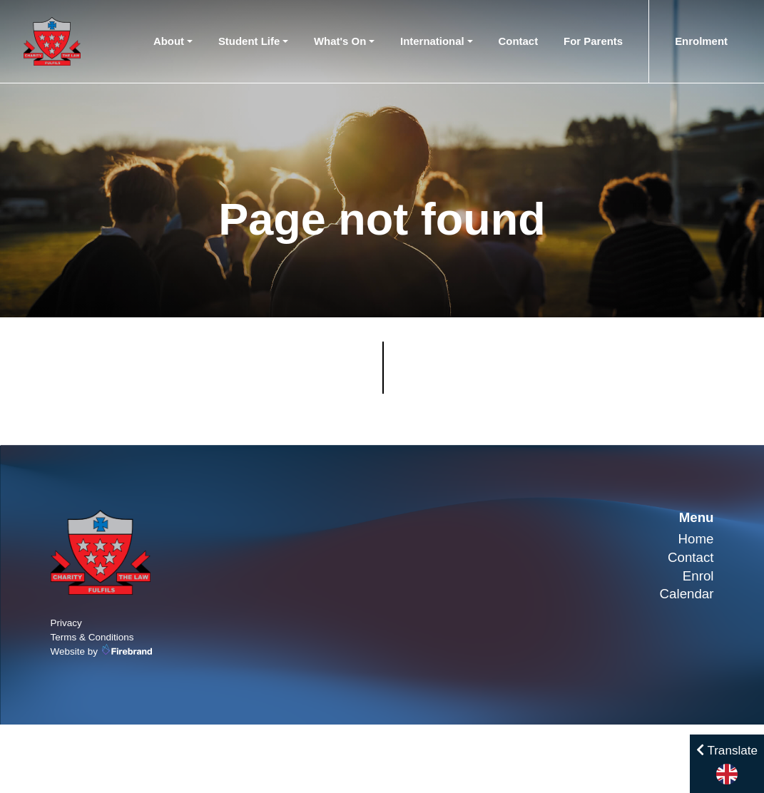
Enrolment (701, 41)
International (432, 41)
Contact (519, 41)
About (168, 41)
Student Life (249, 41)
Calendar (687, 593)
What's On (340, 41)
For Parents (593, 41)
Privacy (66, 623)
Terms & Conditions (92, 637)
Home (696, 538)
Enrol (698, 575)
